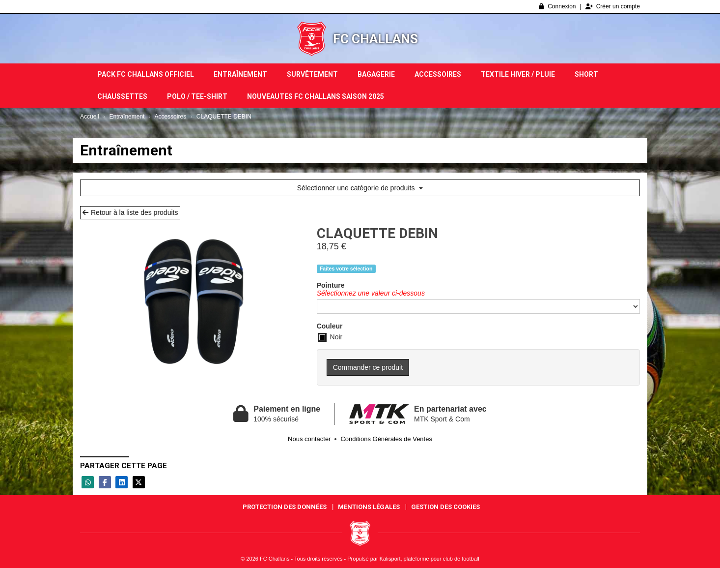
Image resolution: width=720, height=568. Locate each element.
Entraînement (240, 74)
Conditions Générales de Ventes (386, 439)
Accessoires (438, 74)
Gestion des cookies (445, 506)
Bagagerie (376, 74)
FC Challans (375, 38)
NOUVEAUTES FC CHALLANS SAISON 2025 (315, 96)
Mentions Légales (369, 506)
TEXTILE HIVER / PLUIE (518, 74)
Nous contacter (309, 439)
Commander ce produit (368, 367)
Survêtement (312, 74)
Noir (330, 337)
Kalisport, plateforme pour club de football (429, 559)
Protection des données (285, 506)
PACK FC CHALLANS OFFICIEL (145, 74)
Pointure (331, 285)
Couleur (330, 326)
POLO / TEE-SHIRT (197, 96)
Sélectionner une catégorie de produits (360, 188)
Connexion (557, 6)
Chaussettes (122, 96)
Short (586, 74)
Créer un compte (612, 6)
